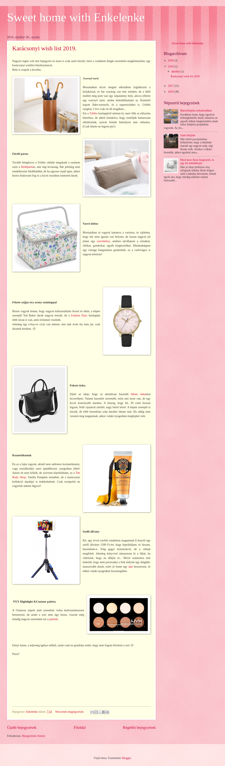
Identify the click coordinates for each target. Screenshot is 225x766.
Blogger (126, 758)
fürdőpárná (27, 166)
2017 (171, 85)
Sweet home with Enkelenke (76, 17)
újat (130, 566)
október (176, 71)
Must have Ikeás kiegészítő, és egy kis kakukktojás (197, 161)
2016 (171, 91)
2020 (171, 60)
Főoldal (80, 727)
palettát (53, 619)
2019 (171, 66)
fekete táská (138, 394)
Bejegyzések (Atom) (33, 735)
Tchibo (93, 113)
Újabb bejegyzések (21, 727)
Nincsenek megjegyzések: (70, 711)
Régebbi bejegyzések (139, 727)
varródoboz (103, 241)
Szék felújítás (187, 135)
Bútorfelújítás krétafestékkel (196, 110)
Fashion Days (79, 315)
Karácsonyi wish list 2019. (44, 48)
